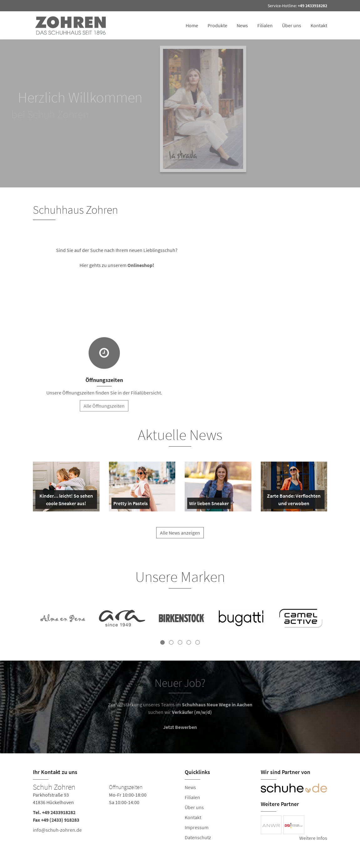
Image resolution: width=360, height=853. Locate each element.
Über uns (291, 25)
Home (192, 25)
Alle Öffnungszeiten (104, 410)
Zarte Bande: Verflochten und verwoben (293, 501)
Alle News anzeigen (180, 537)
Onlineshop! (142, 265)
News (242, 25)
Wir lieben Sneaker (209, 504)
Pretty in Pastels (130, 504)
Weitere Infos (313, 838)
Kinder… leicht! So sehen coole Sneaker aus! (65, 501)
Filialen (265, 25)
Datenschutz (198, 837)
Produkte (217, 25)
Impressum (196, 827)
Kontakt (319, 25)
